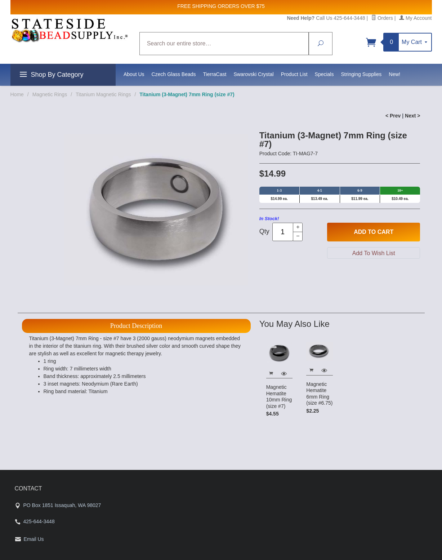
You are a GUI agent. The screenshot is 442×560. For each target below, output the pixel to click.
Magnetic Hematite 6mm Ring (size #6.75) (319, 393)
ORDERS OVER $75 (241, 6)
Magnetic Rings (49, 94)
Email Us (34, 539)
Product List (294, 74)
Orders (382, 18)
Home (17, 94)
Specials (324, 74)
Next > (412, 116)
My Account (415, 18)
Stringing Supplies (361, 74)
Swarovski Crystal (253, 74)
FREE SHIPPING (196, 6)
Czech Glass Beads (174, 74)
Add (373, 232)
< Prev (393, 116)
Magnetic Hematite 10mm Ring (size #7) (279, 396)
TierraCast (215, 74)
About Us (134, 74)
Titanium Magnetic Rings (103, 94)
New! (394, 74)
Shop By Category (51, 75)
